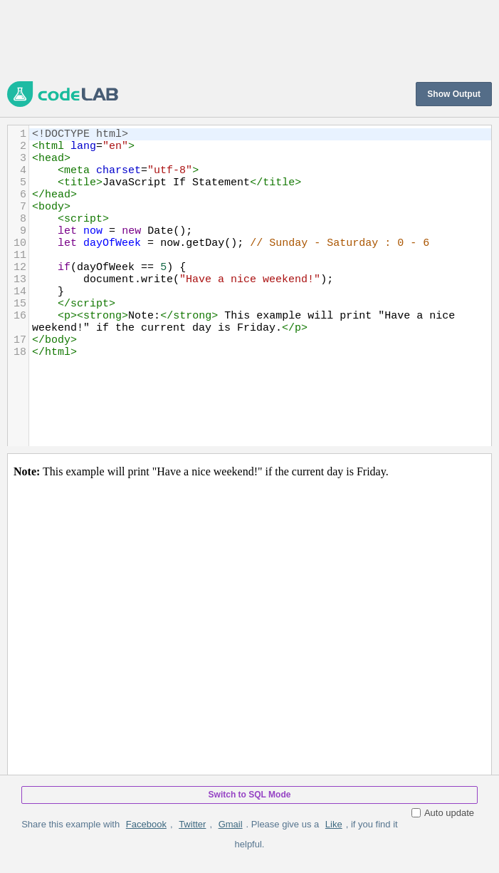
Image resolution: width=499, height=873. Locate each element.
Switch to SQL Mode (250, 795)
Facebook (146, 824)
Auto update (442, 812)
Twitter (192, 824)
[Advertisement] (249, 39)
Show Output (453, 94)
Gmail (231, 824)
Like (333, 824)
